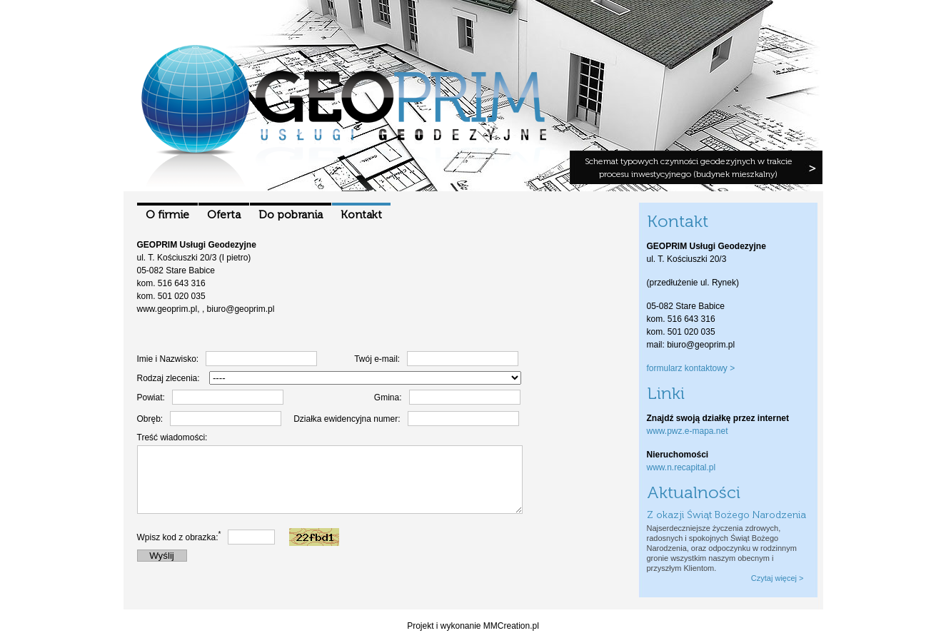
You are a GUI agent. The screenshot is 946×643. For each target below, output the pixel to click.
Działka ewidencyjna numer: (346, 419)
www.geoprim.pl (167, 309)
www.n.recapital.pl (681, 467)
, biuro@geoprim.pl (238, 309)
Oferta (224, 214)
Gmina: (388, 397)
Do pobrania (290, 214)
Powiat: (151, 397)
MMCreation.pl (511, 626)
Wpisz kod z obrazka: (179, 550)
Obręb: (150, 419)
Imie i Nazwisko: (168, 359)
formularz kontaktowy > (691, 368)
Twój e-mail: (377, 359)
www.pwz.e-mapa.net (687, 431)
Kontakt (361, 214)
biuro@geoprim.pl (701, 345)
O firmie (167, 214)
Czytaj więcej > (777, 578)
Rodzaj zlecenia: (168, 378)
